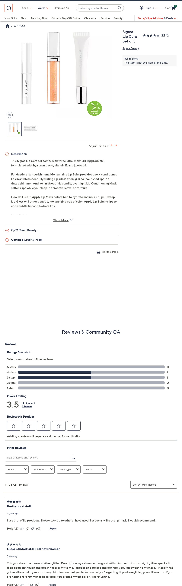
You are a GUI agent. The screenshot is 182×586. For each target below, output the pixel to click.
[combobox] (96, 8)
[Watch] (41, 8)
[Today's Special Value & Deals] (157, 18)
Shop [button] (25, 7)
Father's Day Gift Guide (66, 18)
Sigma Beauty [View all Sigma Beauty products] (131, 48)
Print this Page (109, 251)
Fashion (105, 18)
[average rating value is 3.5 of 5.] (154, 35)
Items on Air (62, 7)
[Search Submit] (120, 8)
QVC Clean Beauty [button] (24, 230)
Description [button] (19, 154)
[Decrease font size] (116, 145)
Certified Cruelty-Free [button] (26, 239)
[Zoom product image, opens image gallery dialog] (8, 115)
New (24, 18)
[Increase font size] (111, 145)
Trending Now (39, 18)
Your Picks (11, 18)
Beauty (118, 18)
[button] (142, 8)
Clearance (90, 18)
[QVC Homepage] (7, 26)
